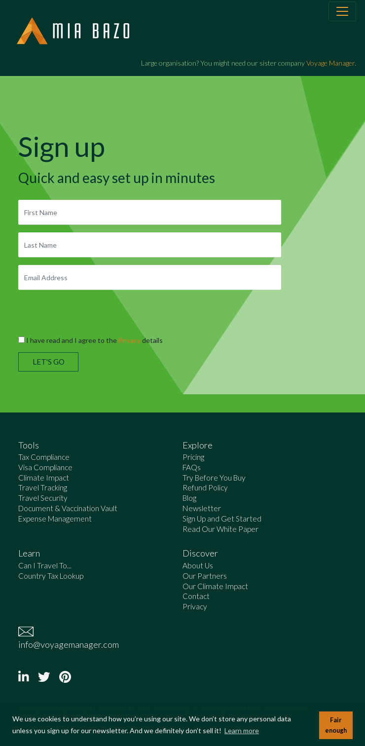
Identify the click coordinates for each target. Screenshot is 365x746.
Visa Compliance (45, 467)
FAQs (191, 467)
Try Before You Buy (214, 477)
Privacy (129, 340)
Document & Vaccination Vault (67, 508)
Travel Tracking (42, 487)
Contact (196, 596)
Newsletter (201, 508)
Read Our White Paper (220, 528)
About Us (197, 565)
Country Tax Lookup (50, 575)
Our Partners (204, 575)
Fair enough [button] (336, 725)
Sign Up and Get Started (221, 518)
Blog (189, 497)
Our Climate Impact (215, 586)
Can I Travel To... (45, 565)
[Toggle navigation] (342, 11)
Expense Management (55, 518)
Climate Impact (43, 477)
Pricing (193, 456)
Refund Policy (205, 487)
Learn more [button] (241, 730)
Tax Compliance (44, 456)
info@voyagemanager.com (68, 644)
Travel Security (43, 497)
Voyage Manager (330, 63)
